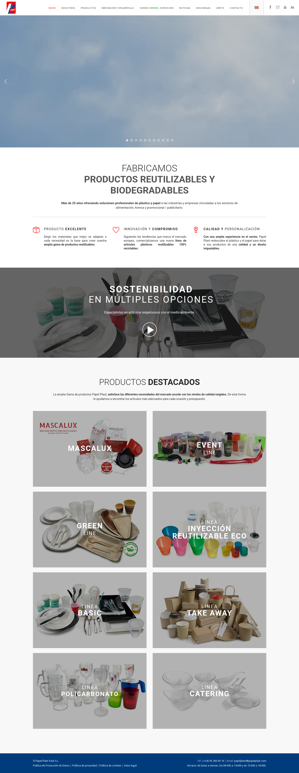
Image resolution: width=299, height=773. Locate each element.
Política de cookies (110, 765)
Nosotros (68, 8)
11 (172, 140)
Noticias (184, 8)
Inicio (52, 8)
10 (168, 140)
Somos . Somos (157, 8)
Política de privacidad (84, 765)
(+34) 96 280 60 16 (213, 761)
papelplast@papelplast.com (250, 761)
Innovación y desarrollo (118, 8)
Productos (88, 8)
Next (293, 81)
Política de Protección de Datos (51, 765)
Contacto (236, 8)
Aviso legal (130, 765)
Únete (220, 8)
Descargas (203, 8)
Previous (5, 81)
